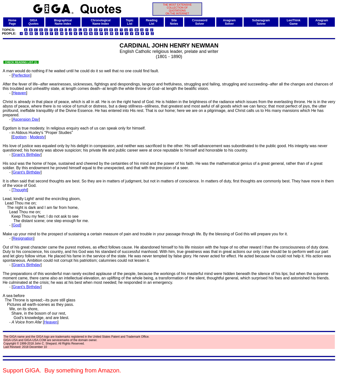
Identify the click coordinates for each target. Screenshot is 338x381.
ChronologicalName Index (101, 22)
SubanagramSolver (261, 22)
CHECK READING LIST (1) (21, 62)
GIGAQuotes (33, 22)
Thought (20, 190)
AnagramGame (321, 22)
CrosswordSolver (199, 22)
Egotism (19, 137)
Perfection (21, 75)
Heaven (19, 93)
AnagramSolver (229, 22)
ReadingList (151, 22)
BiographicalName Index (63, 22)
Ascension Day (26, 119)
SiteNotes (174, 22)
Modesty (37, 137)
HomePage (12, 22)
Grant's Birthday (27, 155)
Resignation (23, 238)
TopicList (129, 22)
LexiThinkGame (293, 22)
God (16, 225)
